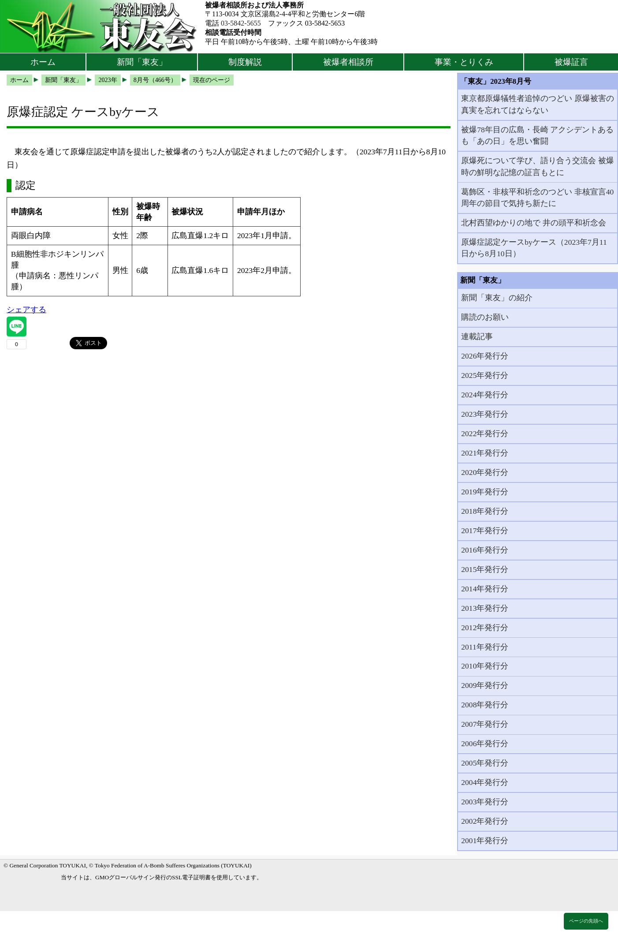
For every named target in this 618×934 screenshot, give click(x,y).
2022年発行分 (484, 433)
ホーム (43, 62)
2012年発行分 (484, 627)
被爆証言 (571, 62)
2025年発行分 (484, 375)
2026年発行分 (484, 355)
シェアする (26, 309)
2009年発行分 (484, 685)
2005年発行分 (484, 762)
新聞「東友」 (142, 62)
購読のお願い (485, 317)
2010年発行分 (484, 665)
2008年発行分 (484, 704)
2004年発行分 (484, 782)
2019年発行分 (484, 491)
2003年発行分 (484, 801)
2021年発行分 (484, 452)
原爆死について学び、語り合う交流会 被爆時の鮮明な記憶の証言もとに (537, 166)
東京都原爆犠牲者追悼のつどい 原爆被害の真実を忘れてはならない (537, 104)
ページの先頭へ (586, 920)
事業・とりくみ (464, 62)
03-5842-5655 (241, 23)
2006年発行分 (484, 743)
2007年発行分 (484, 724)
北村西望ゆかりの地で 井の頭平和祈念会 (533, 222)
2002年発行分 (484, 821)
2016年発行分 (484, 549)
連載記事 (477, 336)
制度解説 (245, 62)
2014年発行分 (484, 588)
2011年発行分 (484, 647)
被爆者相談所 (348, 62)
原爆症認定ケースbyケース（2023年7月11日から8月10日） (534, 248)
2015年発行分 (484, 569)
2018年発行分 (484, 511)
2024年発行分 (484, 394)
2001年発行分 (484, 840)
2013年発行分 (484, 608)
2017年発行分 (484, 530)
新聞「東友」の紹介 (496, 297)
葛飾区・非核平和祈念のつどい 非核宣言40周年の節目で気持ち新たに (537, 197)
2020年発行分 (484, 472)
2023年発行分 (484, 414)
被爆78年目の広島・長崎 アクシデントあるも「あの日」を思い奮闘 (537, 135)
